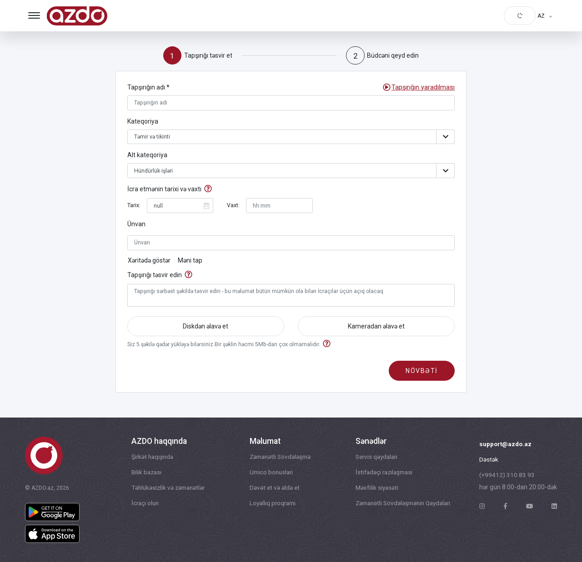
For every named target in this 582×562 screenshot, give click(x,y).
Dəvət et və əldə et (271, 488)
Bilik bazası (145, 473)
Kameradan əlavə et (376, 328)
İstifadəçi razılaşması (381, 473)
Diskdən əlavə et (205, 328)
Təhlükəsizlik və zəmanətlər (168, 488)
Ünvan (136, 225)
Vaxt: (233, 207)
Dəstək (488, 460)
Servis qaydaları (373, 457)
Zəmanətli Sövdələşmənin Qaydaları (401, 504)
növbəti (422, 373)
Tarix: (133, 207)
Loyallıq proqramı (271, 504)
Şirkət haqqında (151, 457)
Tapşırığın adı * (148, 87)
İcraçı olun (143, 504)
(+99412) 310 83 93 (507, 476)
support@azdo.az (506, 444)
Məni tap (190, 261)
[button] (423, 88)
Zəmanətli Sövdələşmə (278, 457)
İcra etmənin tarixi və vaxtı (164, 190)
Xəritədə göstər (149, 261)
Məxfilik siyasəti (373, 488)
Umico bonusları (269, 473)
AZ (541, 16)
